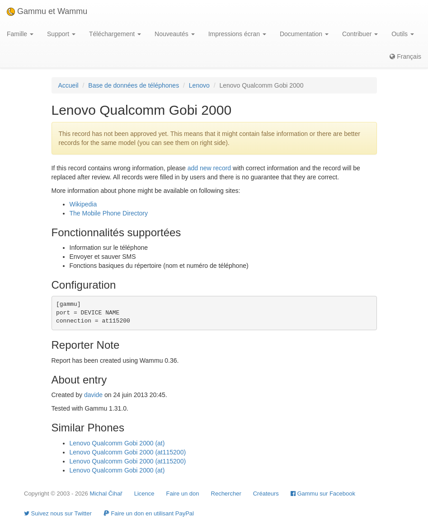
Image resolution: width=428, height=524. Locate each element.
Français (405, 56)
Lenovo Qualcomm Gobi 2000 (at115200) (128, 452)
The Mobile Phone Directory (109, 213)
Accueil (68, 85)
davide (93, 394)
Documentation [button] (304, 33)
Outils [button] (402, 33)
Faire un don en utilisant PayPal (148, 513)
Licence (144, 493)
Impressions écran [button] (237, 33)
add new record (209, 168)
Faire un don (182, 493)
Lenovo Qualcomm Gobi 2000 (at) (117, 443)
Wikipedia (83, 204)
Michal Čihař (105, 493)
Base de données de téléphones (133, 85)
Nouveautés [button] (175, 33)
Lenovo (199, 85)
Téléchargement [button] (115, 33)
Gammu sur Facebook (323, 493)
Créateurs (266, 493)
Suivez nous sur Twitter (58, 513)
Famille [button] (20, 33)
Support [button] (61, 33)
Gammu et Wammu (47, 11)
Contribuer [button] (360, 33)
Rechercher (226, 493)
